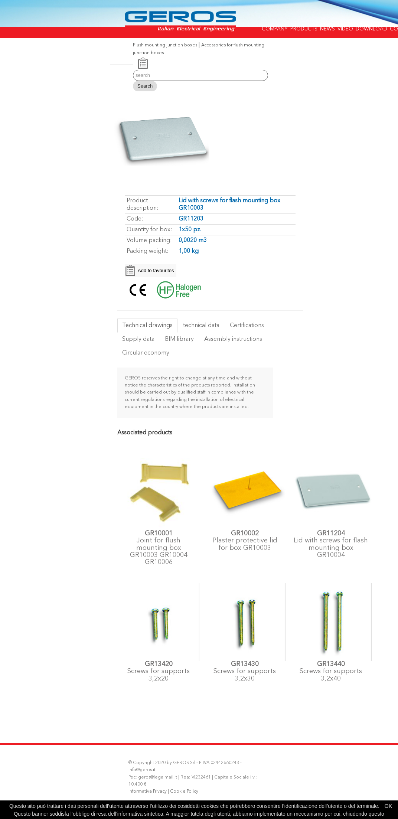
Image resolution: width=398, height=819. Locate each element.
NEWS (327, 26)
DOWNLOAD (371, 26)
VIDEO (345, 26)
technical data (201, 326)
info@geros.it (142, 770)
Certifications (247, 326)
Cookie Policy (184, 791)
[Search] (200, 75)
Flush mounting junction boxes (165, 45)
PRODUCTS (303, 26)
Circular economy (145, 353)
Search (145, 86)
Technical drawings (147, 326)
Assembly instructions (233, 339)
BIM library (179, 339)
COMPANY (275, 26)
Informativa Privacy (147, 791)
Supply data (138, 339)
